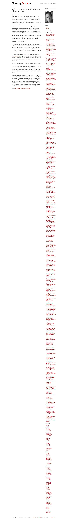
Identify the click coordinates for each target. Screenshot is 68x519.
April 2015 (47, 508)
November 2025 (49, 434)
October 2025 (48, 435)
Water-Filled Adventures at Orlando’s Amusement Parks (51, 354)
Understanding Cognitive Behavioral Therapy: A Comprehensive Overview (50, 329)
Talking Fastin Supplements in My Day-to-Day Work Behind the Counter (51, 74)
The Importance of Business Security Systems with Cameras (50, 373)
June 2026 (47, 426)
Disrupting (21, 3)
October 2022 (48, 473)
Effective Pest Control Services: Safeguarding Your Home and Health (50, 312)
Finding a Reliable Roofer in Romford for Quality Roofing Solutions (51, 303)
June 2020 (47, 499)
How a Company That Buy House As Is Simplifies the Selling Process (50, 219)
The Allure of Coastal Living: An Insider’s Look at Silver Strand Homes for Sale (51, 179)
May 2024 (47, 453)
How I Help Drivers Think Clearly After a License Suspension (50, 39)
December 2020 (49, 492)
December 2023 (49, 459)
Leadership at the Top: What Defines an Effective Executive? (50, 412)
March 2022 (48, 478)
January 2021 (48, 491)
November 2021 (49, 482)
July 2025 (47, 439)
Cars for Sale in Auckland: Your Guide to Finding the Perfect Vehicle (50, 377)
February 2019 (48, 502)
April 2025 (47, 443)
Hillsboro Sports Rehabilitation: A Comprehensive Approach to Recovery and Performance (50, 395)
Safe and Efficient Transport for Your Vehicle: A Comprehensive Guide (51, 358)
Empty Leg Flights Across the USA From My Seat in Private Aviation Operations (51, 89)
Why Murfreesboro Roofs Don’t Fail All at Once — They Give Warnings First (50, 155)
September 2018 (49, 506)
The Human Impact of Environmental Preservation (50, 151)
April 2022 (47, 477)
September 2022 (49, 474)
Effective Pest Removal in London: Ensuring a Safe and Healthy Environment (50, 226)
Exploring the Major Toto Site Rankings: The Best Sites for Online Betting (50, 351)
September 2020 (49, 496)
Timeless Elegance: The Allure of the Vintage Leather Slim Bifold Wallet (50, 191)
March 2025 (48, 444)
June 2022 (47, 475)
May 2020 (47, 501)
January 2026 (48, 431)
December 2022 (49, 470)
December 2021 (49, 480)
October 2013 (48, 511)
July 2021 (47, 484)
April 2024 (47, 454)
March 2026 (48, 429)
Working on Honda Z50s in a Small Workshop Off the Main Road (50, 53)
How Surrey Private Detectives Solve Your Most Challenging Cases (51, 261)
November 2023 (49, 460)
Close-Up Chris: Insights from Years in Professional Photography (51, 106)
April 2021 (47, 488)
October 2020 (48, 494)
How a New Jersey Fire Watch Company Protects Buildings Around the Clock (51, 45)
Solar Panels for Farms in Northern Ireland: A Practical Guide (50, 182)
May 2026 (47, 428)
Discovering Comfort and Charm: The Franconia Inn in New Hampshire (50, 265)
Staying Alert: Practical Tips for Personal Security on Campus (51, 274)
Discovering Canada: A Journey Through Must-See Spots (51, 215)
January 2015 (48, 509)
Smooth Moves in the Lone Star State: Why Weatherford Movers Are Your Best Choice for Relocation (51, 287)
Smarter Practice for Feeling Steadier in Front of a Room (51, 67)
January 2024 (48, 458)
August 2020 (48, 497)
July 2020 (47, 498)
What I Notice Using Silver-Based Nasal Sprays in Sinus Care (51, 86)
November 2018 (49, 504)
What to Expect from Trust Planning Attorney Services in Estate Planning (51, 49)
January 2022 (48, 479)
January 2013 (48, 512)
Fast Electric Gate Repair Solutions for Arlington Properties (50, 35)
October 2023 (48, 462)
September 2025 (49, 437)
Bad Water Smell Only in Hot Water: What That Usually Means (50, 147)
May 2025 (47, 442)
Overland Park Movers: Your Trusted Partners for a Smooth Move (51, 381)
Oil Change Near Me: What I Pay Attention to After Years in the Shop (51, 136)
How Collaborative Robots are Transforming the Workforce (50, 403)
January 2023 (48, 469)
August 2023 (48, 464)
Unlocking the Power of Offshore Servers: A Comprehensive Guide (50, 253)
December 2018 (49, 503)
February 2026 (48, 430)
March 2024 (48, 455)
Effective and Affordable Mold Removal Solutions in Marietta (51, 249)
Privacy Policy (48, 29)
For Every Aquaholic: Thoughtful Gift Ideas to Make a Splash (50, 400)
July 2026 (47, 425)
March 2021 (48, 489)
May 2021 (47, 487)
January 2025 (48, 445)
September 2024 (49, 448)
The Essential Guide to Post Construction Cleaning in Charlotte (51, 200)
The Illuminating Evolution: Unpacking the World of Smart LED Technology (51, 175)
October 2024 (48, 447)
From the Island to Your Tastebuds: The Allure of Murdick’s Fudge (50, 370)
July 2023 (47, 465)
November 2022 (49, 472)
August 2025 (48, 438)
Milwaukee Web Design (37, 517)
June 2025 (47, 440)
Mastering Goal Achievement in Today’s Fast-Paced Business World (51, 385)
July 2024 (47, 450)
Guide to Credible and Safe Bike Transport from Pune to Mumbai (51, 166)
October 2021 (48, 483)
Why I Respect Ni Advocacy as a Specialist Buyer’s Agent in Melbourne (51, 158)
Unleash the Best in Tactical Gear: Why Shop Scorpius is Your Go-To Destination (51, 366)
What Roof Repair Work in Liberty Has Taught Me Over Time (51, 143)
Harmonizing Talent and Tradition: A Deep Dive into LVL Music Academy (51, 245)
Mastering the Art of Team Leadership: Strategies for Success (50, 204)
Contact (47, 28)
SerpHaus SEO (52, 517)
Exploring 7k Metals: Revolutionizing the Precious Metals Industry (50, 338)
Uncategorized (28, 88)
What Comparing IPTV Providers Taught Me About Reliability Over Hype (51, 132)
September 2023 (49, 463)
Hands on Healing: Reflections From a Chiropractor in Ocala (50, 93)
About (47, 27)
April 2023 (47, 467)
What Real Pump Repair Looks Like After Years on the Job (50, 140)
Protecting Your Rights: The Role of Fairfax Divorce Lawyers (51, 97)
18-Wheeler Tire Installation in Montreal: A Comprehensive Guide (51, 321)
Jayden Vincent (23, 88)
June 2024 (47, 452)
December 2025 (49, 433)
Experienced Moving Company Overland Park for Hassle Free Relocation (51, 71)
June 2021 (47, 485)
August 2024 (48, 449)
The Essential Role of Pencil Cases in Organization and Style (51, 347)
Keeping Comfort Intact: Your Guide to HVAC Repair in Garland (51, 223)
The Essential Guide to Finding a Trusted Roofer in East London (51, 362)
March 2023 (48, 468)
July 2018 (47, 507)
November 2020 (49, 493)
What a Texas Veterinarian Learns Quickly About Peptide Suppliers (50, 162)
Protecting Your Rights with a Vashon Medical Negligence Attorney (51, 299)
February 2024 (48, 457)
